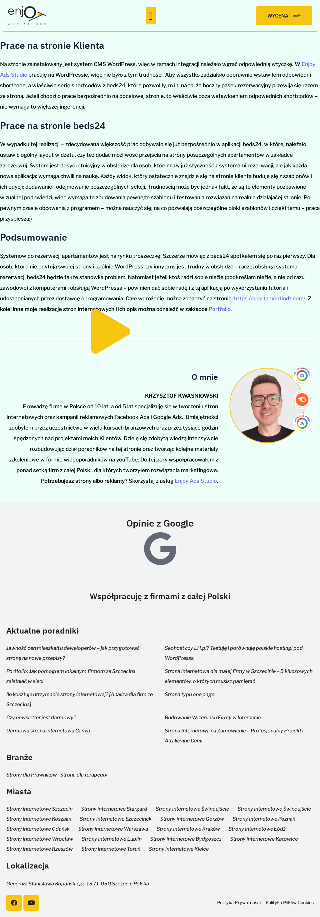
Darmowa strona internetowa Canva (48, 731)
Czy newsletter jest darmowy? (41, 718)
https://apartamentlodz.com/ (269, 298)
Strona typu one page (189, 694)
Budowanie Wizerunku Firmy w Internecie (213, 718)
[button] (151, 15)
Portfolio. (220, 309)
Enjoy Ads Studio (196, 481)
